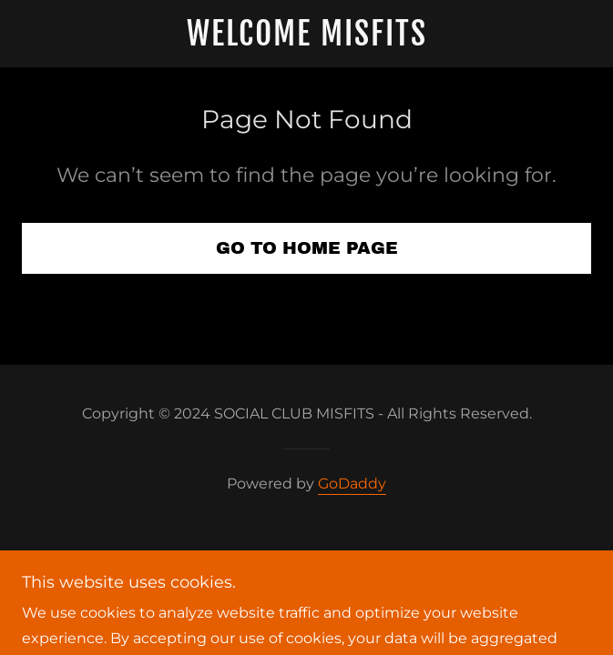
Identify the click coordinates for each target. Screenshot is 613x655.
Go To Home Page (307, 247)
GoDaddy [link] (352, 483)
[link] (306, 34)
